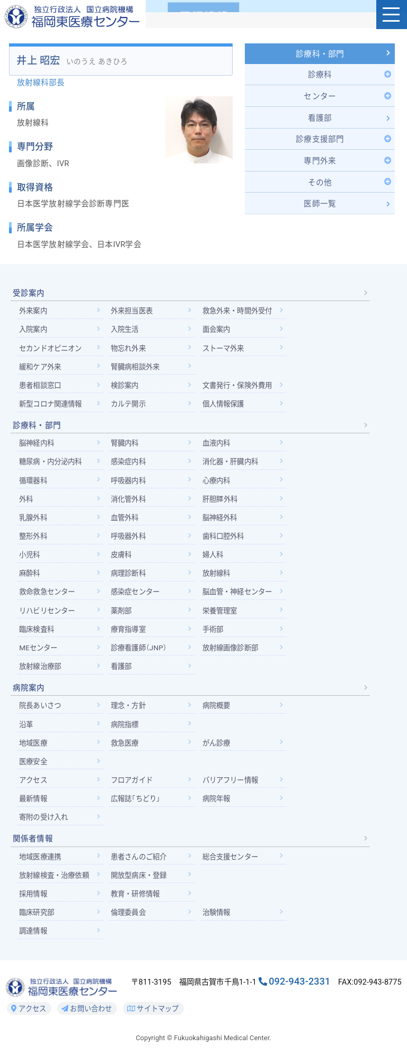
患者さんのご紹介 (142, 864)
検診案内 (127, 389)
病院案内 (29, 694)
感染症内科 (130, 466)
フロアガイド (134, 787)
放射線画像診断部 (234, 653)
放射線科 (220, 578)
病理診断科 (130, 578)
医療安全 (34, 768)
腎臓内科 (127, 447)
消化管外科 (130, 503)
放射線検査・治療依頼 (56, 883)
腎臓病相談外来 (138, 370)
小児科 (30, 560)
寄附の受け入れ (45, 825)
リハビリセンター (49, 616)
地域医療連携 (41, 864)
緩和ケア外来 (41, 370)
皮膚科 (123, 560)
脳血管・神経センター (242, 597)
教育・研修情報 (138, 902)
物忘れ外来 (130, 351)
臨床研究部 (38, 920)
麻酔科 (30, 578)
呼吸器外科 (130, 541)
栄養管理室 (223, 616)
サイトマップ (154, 1018)
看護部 (123, 672)
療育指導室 (130, 635)
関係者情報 (33, 846)
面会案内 (220, 332)
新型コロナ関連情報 (52, 407)
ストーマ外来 (227, 351)
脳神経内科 (38, 447)
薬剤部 (123, 616)
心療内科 (220, 484)
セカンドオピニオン (52, 351)
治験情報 (220, 920)
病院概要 (220, 712)
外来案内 (34, 314)
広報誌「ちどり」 (138, 806)
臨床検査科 (38, 635)
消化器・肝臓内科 (234, 466)
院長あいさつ (41, 712)
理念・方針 (130, 712)
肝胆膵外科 (223, 503)
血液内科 (220, 447)
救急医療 (127, 749)
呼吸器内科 (130, 484)
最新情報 (34, 806)
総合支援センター (234, 864)
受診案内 (29, 296)
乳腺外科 (34, 522)
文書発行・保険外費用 (242, 389)
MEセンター (39, 653)
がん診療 (220, 749)
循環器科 (34, 484)
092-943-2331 (299, 990)
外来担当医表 (134, 314)
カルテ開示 (130, 407)
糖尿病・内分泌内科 (52, 466)
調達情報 (34, 939)
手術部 (216, 635)
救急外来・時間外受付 (242, 314)
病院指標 (127, 730)
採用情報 (34, 902)
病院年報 (220, 806)
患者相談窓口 (41, 389)
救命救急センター (49, 597)
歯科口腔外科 (227, 541)
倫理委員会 (130, 920)
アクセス (34, 787)
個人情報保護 (227, 407)
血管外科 (127, 522)
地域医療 (34, 749)
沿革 (26, 730)
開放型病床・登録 (142, 883)
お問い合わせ (86, 1018)
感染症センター (138, 597)
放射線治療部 (41, 672)
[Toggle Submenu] (320, 75)
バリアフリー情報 (234, 787)
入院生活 (127, 332)
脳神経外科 (223, 522)
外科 (26, 503)
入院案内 (34, 332)
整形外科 (34, 541)
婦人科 (216, 560)
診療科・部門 (320, 55)
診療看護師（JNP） (141, 653)
